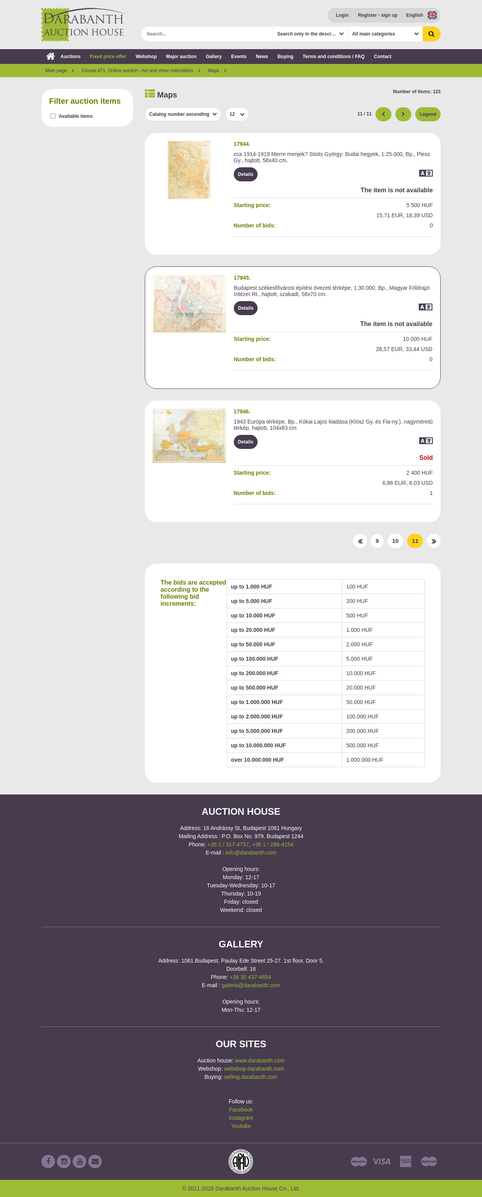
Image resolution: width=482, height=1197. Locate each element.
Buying (285, 56)
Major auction (181, 56)
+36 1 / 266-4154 (272, 844)
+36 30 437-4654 (250, 977)
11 (415, 540)
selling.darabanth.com (250, 1077)
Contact (382, 56)
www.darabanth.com (260, 1060)
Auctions (63, 56)
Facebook (241, 1110)
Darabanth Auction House (84, 24)
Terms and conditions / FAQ (334, 56)
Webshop (146, 56)
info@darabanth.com (251, 852)
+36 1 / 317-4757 (228, 844)
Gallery (214, 56)
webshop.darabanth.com (254, 1069)
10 (395, 540)
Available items (76, 116)
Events (238, 56)
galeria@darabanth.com (251, 985)
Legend (428, 114)
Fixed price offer (108, 56)
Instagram (241, 1118)
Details (245, 174)
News (262, 56)
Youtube (241, 1126)
